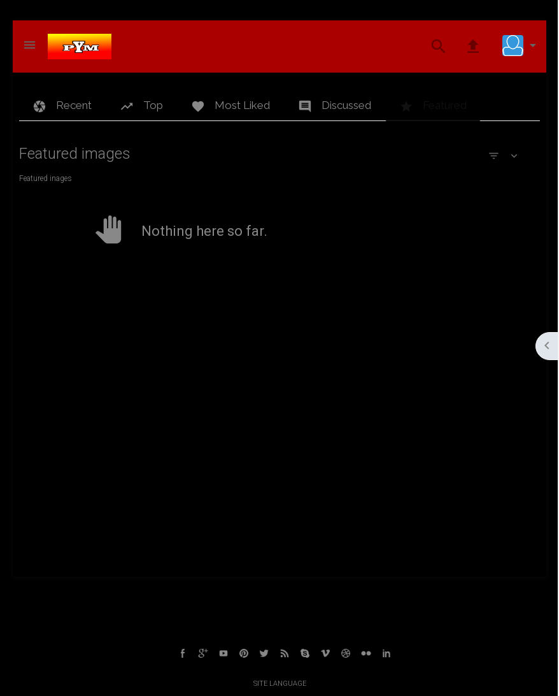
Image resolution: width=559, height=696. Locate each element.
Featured (433, 106)
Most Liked (230, 106)
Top (141, 106)
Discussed (334, 106)
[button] (522, 45)
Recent (62, 106)
